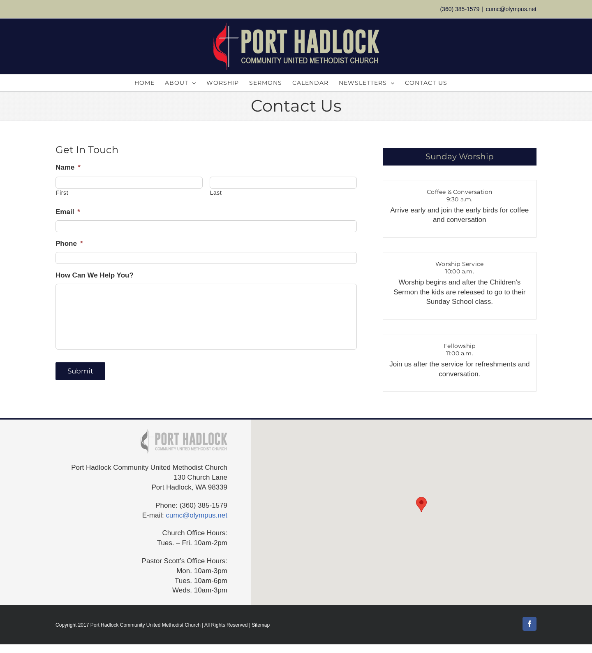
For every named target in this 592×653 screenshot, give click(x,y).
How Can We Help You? (95, 275)
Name (68, 167)
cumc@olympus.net (511, 9)
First (62, 192)
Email (68, 212)
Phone (69, 243)
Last (216, 192)
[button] (421, 504)
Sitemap (261, 625)
